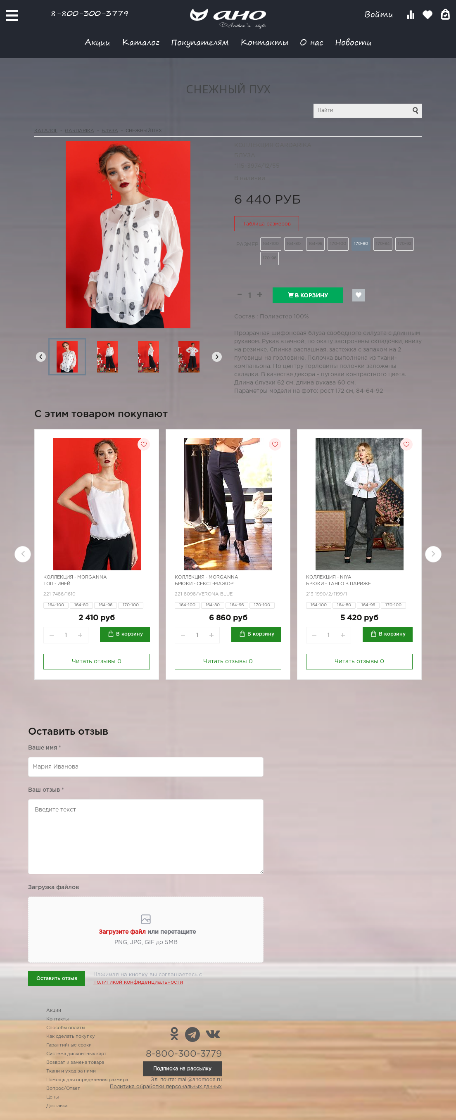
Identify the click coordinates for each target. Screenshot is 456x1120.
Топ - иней (56, 584)
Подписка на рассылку (182, 1068)
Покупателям (200, 42)
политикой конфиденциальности (138, 982)
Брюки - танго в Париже (338, 584)
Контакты (264, 42)
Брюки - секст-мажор (204, 584)
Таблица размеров (267, 224)
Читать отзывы (96, 661)
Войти (380, 14)
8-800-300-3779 (89, 13)
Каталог (140, 42)
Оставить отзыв (56, 978)
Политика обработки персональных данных (166, 1086)
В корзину (308, 295)
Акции (97, 42)
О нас (311, 42)
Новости (353, 42)
